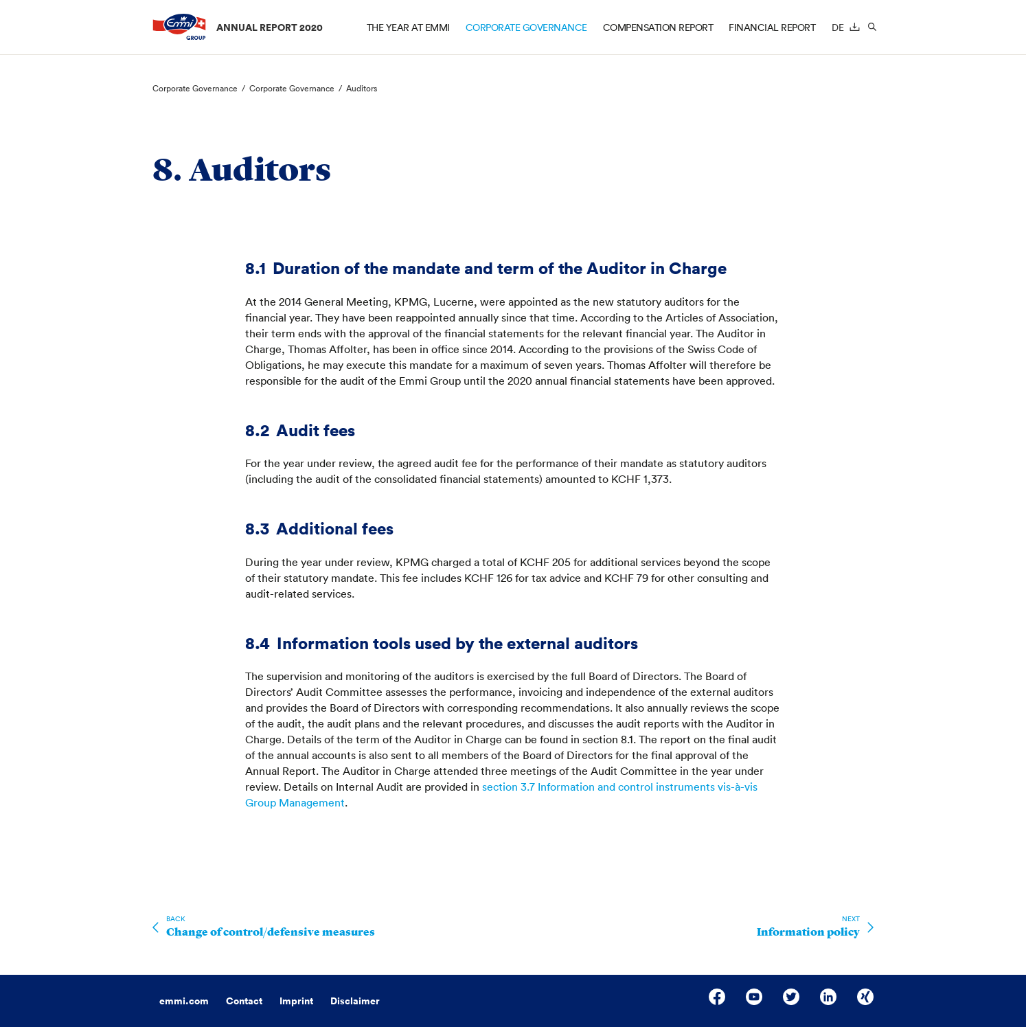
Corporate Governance (526, 27)
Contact (244, 1001)
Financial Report (772, 27)
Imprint (296, 1001)
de (838, 27)
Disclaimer (355, 1001)
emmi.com (184, 1001)
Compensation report (658, 27)
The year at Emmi (408, 27)
